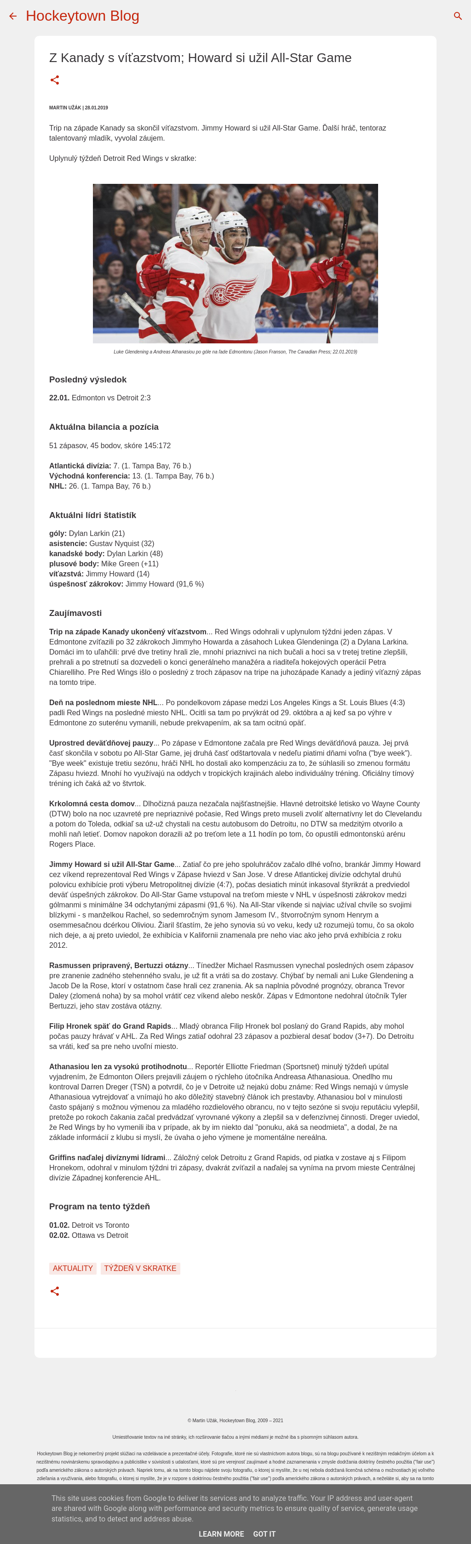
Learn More (221, 1534)
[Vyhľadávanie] (458, 16)
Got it (264, 1534)
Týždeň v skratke (140, 1268)
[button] (54, 80)
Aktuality (73, 1268)
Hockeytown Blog (82, 15)
